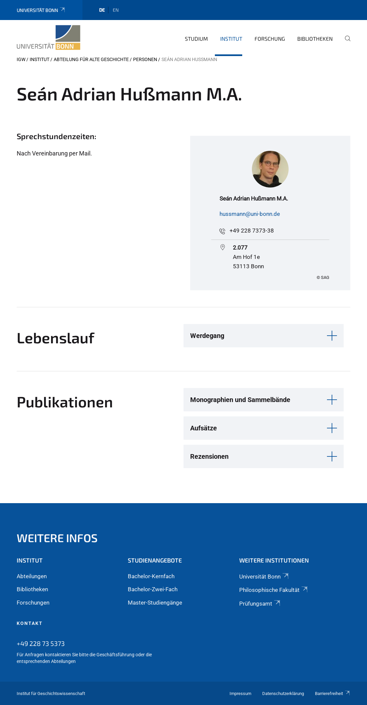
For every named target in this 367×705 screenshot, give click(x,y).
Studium (196, 38)
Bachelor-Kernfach (151, 576)
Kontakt (30, 623)
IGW (21, 59)
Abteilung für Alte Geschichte (91, 59)
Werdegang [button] (207, 336)
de (102, 10)
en (116, 10)
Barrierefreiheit (332, 693)
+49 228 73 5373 (41, 643)
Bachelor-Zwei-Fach (152, 589)
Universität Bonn (41, 10)
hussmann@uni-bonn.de (250, 214)
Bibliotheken (315, 38)
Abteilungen (32, 576)
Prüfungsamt (260, 603)
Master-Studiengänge (155, 602)
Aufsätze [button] (203, 428)
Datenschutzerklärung (283, 693)
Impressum (240, 693)
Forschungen (33, 602)
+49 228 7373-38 (252, 230)
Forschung (270, 38)
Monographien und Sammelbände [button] (240, 400)
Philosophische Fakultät (274, 590)
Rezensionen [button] (209, 456)
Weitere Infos (57, 538)
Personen (145, 59)
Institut (231, 38)
